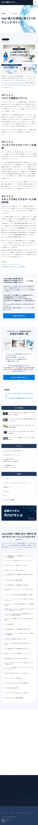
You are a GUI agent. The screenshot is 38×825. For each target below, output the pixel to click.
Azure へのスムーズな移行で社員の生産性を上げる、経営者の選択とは (19, 604)
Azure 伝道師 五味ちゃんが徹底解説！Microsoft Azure (17, 648)
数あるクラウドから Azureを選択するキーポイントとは (18, 653)
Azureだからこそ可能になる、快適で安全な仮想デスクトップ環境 (19, 644)
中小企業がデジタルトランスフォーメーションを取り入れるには (19, 590)
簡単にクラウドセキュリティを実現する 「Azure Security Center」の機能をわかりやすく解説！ (19, 609)
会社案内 (3, 822)
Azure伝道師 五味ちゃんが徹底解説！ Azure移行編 (16, 585)
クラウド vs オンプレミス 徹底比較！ (13, 678)
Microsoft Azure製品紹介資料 (11, 688)
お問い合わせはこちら (19, 316)
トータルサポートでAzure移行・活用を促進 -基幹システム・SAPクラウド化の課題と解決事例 (19, 614)
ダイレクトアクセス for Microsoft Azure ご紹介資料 (16, 693)
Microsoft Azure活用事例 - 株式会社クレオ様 (15, 639)
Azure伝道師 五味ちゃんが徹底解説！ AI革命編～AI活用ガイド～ (19, 575)
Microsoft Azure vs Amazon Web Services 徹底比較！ (16, 683)
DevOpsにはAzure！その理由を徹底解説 (14, 697)
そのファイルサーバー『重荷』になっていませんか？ (17, 565)
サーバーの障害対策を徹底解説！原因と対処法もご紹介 (19, 398)
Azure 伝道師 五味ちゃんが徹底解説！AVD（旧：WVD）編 (17, 629)
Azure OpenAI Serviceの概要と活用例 (13, 580)
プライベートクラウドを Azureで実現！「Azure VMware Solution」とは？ (19, 599)
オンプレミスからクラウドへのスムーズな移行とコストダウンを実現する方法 (19, 663)
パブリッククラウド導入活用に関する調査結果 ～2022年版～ (19, 595)
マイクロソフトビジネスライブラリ (11, 82)
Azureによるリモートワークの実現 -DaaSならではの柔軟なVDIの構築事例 (19, 634)
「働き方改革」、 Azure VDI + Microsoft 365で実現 (16, 658)
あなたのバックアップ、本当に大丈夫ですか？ (15, 570)
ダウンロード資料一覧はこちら (19, 377)
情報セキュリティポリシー (6, 819)
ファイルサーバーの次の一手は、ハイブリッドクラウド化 (18, 560)
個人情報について (4, 820)
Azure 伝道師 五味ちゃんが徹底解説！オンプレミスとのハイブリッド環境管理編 (19, 556)
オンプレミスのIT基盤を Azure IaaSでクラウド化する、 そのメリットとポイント (19, 668)
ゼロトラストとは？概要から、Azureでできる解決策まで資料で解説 (19, 619)
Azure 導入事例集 (9, 624)
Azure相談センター (8, 2)
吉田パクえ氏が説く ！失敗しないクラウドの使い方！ (17, 673)
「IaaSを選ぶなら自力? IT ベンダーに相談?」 (13, 266)
